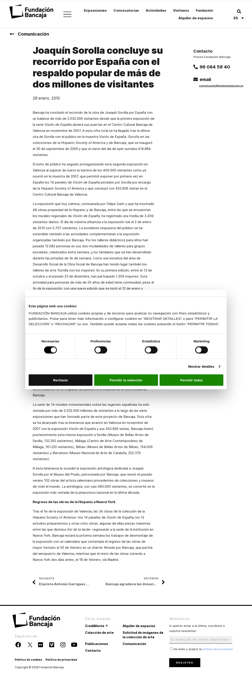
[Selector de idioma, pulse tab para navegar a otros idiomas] (238, 18)
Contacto (93, 650)
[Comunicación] (11, 34)
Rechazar (60, 380)
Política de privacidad (61, 659)
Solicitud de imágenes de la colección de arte (143, 635)
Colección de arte (99, 632)
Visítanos (181, 10)
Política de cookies (28, 659)
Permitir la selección (126, 380)
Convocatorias (126, 10)
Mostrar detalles (201, 366)
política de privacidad (218, 649)
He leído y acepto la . (201, 649)
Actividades (156, 10)
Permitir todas (191, 380)
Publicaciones (96, 644)
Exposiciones (95, 10)
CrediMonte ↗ (96, 626)
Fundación (204, 10)
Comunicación (33, 34)
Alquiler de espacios (195, 18)
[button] (239, 11)
